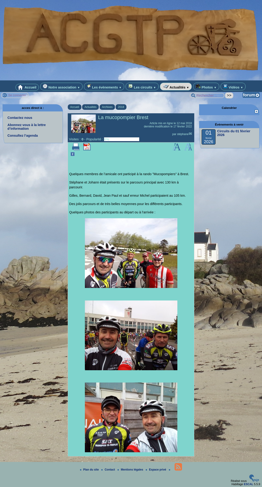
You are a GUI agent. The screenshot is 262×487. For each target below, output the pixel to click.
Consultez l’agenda (22, 135)
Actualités (176, 86)
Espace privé (156, 469)
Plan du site (90, 469)
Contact (108, 469)
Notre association (61, 86)
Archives (107, 107)
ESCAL (248, 484)
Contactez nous (19, 118)
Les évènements (104, 86)
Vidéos (233, 86)
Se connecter (17, 95)
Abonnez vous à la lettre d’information (26, 126)
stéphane (182, 134)
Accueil (27, 87)
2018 (121, 107)
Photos (206, 86)
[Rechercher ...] (207, 95)
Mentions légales (130, 469)
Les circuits (142, 86)
